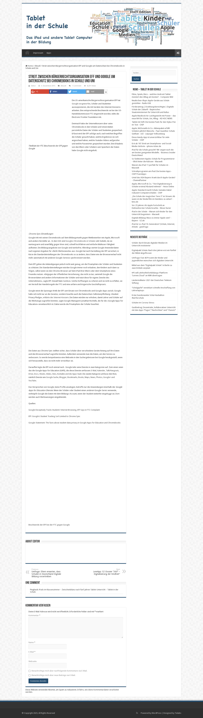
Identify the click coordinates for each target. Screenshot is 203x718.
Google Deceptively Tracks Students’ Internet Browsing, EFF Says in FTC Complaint (64, 410)
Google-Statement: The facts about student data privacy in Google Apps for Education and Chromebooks (74, 423)
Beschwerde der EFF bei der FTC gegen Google (49, 525)
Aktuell (37, 66)
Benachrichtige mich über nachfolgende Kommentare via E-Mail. (59, 671)
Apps (49, 53)
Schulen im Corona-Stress (143, 302)
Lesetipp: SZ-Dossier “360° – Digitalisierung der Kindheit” (104, 571)
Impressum (38, 53)
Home (29, 66)
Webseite (33, 661)
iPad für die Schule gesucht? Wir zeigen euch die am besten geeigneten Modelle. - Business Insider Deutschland (153, 152)
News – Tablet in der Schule (147, 89)
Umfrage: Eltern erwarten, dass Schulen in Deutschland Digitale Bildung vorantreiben (47, 573)
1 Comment (76, 86)
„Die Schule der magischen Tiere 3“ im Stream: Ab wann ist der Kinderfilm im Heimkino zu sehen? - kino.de (153, 199)
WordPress (156, 713)
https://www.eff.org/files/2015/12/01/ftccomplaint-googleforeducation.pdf (51, 473)
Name (32, 642)
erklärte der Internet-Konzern (56, 297)
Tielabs (178, 713)
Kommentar (34, 615)
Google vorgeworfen (81, 104)
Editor (33, 86)
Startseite (27, 52)
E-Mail (32, 652)
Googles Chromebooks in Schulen (80, 241)
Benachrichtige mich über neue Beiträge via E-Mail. (53, 675)
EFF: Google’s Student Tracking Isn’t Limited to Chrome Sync (54, 416)
